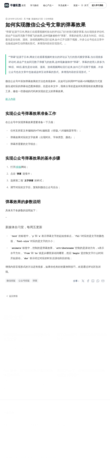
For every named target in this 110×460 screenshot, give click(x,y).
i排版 (18, 167)
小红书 (60, 435)
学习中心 (7, 427)
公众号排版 (24, 280)
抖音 (59, 431)
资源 (76, 5)
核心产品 (48, 5)
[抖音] (87, 455)
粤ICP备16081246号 (11, 415)
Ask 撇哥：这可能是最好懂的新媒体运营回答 (28, 370)
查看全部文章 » (10, 321)
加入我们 (34, 438)
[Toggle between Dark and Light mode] (82, 5)
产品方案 (7, 431)
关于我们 (34, 427)
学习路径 (34, 5)
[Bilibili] (98, 455)
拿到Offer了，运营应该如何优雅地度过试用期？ (81, 370)
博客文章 (7, 435)
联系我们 (34, 435)
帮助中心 (7, 438)
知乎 (59, 427)
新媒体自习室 (37, 18)
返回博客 (12, 296)
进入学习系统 (97, 5)
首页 (24, 5)
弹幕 (35, 280)
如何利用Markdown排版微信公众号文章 (26, 335)
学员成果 (63, 5)
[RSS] (104, 455)
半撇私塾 (8, 411)
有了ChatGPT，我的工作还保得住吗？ (82, 335)
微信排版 (11, 280)
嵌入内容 (10, 99)
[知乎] (81, 455)
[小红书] (93, 455)
